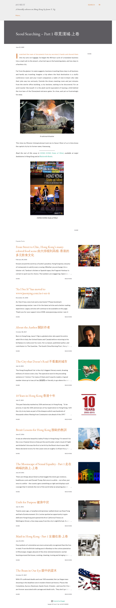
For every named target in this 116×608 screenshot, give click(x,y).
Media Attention (44, 15)
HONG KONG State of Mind (51, 153)
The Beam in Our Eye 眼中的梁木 (36, 570)
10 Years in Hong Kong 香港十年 (35, 396)
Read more (68, 278)
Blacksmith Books (45, 156)
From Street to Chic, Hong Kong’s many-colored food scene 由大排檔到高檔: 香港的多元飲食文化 (42, 251)
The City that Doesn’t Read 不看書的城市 (41, 361)
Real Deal (70, 15)
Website (58, 15)
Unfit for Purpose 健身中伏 (32, 502)
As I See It (20, 4)
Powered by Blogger (58, 601)
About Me (29, 15)
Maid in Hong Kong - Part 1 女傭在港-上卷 (42, 536)
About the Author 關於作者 (33, 327)
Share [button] (89, 53)
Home (18, 15)
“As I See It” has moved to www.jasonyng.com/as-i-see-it (33, 291)
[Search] (91, 5)
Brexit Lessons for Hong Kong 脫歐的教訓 (41, 430)
